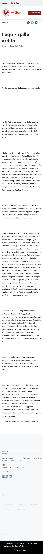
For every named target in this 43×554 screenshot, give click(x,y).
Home (4, 46)
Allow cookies (21, 550)
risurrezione (14, 261)
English (15, 3)
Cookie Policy (19, 546)
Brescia (24, 190)
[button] (6, 22)
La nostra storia (35, 13)
